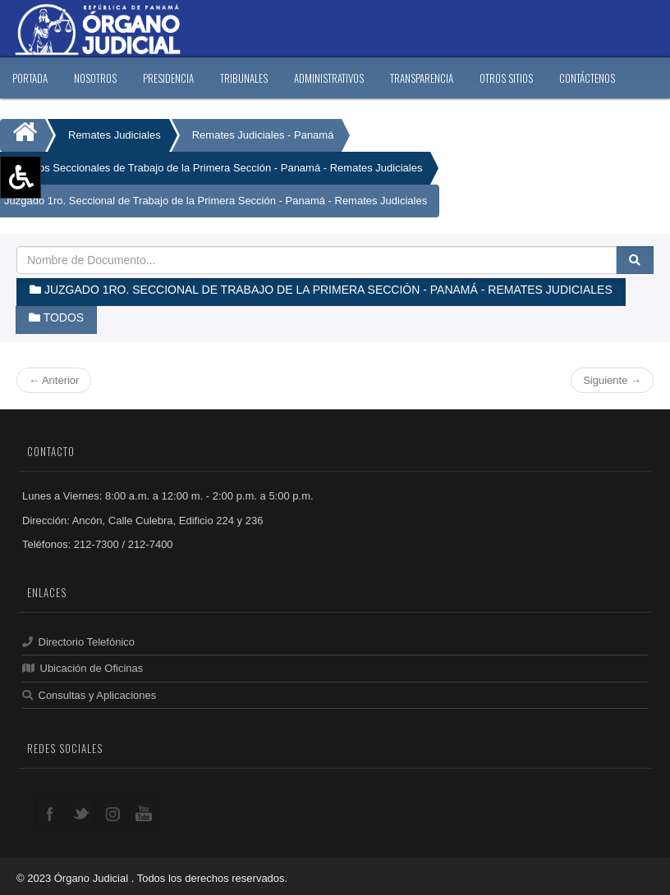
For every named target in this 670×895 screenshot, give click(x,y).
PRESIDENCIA (168, 78)
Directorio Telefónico (78, 642)
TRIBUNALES (244, 78)
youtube (143, 812)
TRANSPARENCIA (421, 78)
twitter (80, 812)
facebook (49, 812)
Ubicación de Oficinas (82, 668)
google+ (112, 812)
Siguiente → (612, 380)
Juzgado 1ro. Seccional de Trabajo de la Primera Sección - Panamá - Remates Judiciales (215, 200)
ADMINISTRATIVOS (329, 78)
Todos (56, 317)
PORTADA (30, 78)
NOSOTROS (95, 78)
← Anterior (54, 380)
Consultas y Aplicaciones (89, 695)
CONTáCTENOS (587, 78)
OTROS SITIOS (506, 78)
